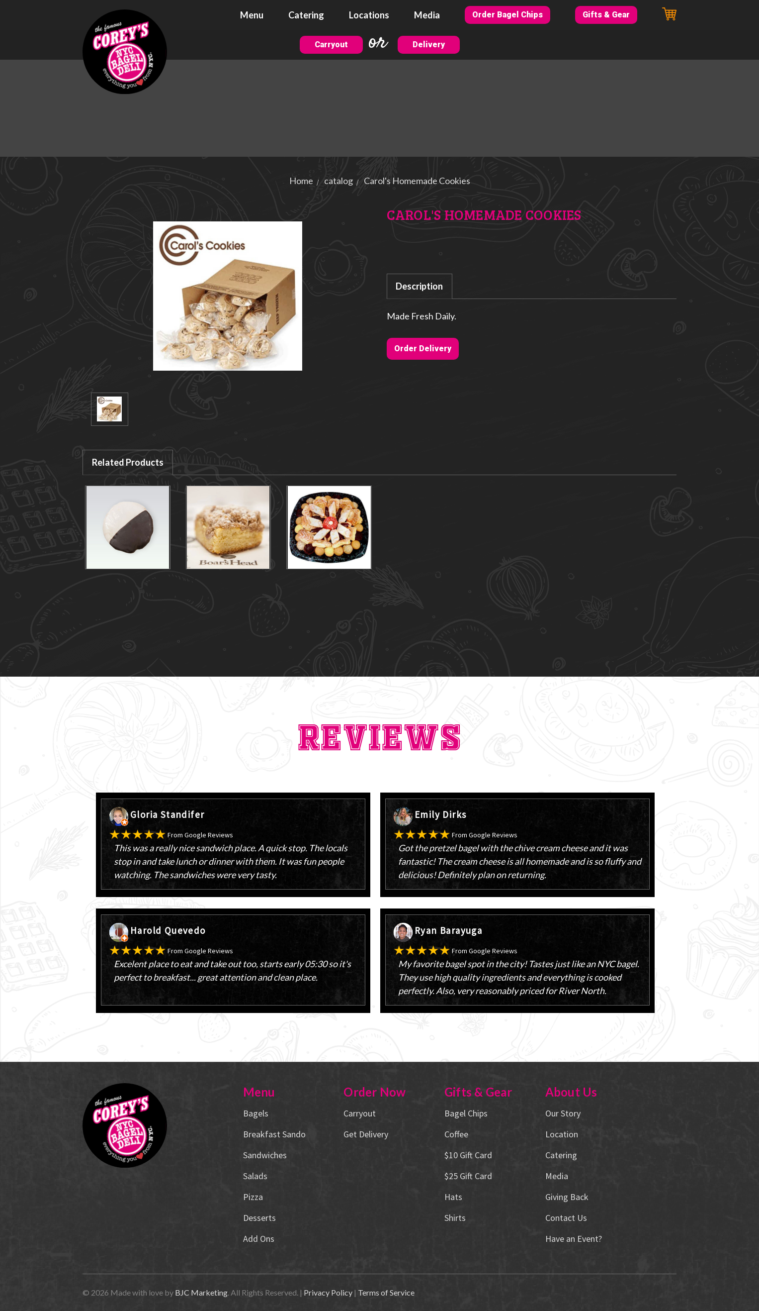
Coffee (456, 1134)
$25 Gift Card (468, 1176)
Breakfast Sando (274, 1134)
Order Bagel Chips (507, 14)
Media (427, 14)
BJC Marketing (201, 1292)
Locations (369, 14)
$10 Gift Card (468, 1155)
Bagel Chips (466, 1113)
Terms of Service (386, 1292)
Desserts (259, 1217)
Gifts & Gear (606, 14)
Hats (453, 1197)
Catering (306, 14)
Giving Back (567, 1197)
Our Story (563, 1113)
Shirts (455, 1217)
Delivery (429, 44)
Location (561, 1134)
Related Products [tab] (128, 462)
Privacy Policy (328, 1292)
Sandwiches (265, 1155)
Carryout (331, 44)
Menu (251, 14)
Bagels (255, 1113)
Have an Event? (573, 1238)
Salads (255, 1176)
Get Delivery (365, 1134)
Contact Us (566, 1217)
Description (419, 286)
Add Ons (258, 1238)
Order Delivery (422, 348)
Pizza (253, 1197)
